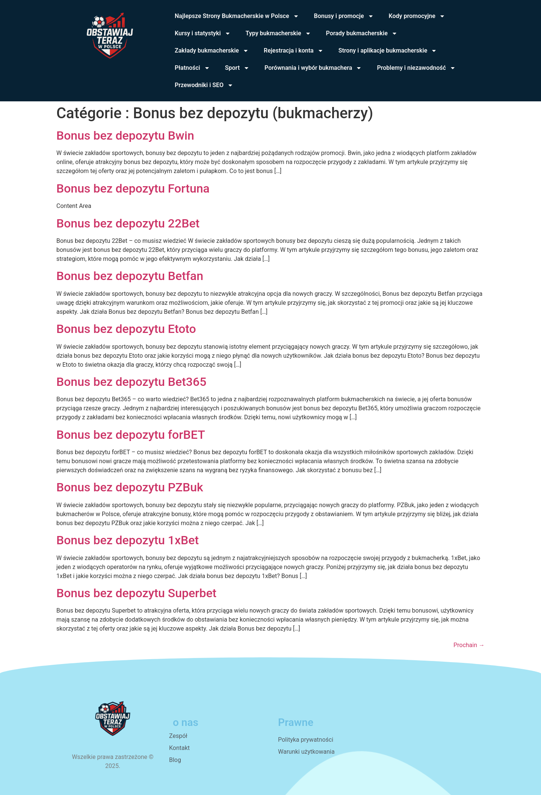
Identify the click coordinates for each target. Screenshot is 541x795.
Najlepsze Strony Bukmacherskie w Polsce (237, 16)
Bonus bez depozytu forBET (130, 435)
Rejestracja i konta (293, 50)
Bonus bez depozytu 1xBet (127, 540)
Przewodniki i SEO (204, 85)
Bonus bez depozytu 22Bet (127, 223)
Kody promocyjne (417, 16)
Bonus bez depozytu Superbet (136, 593)
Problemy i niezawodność (416, 68)
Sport (237, 68)
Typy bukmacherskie (278, 33)
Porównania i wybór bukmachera (313, 68)
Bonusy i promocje (344, 16)
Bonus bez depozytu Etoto (126, 329)
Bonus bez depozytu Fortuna (133, 188)
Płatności (192, 68)
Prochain (469, 645)
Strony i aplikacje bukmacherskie (388, 50)
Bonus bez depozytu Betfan (129, 276)
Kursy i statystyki (203, 33)
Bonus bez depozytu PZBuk (129, 487)
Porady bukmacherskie (361, 33)
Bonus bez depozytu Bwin (125, 135)
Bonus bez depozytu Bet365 (131, 382)
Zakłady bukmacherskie (212, 50)
